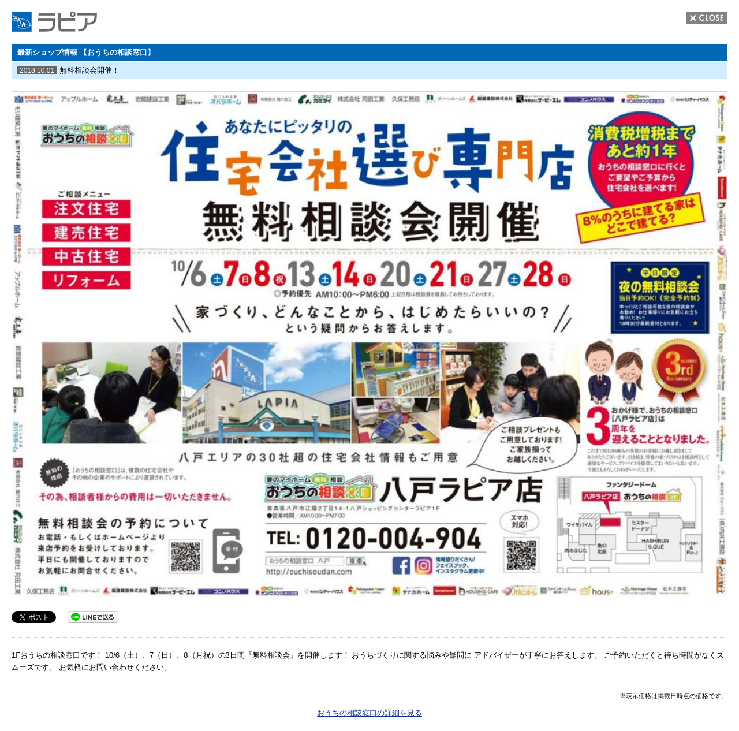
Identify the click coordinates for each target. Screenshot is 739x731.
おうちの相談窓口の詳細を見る (369, 712)
